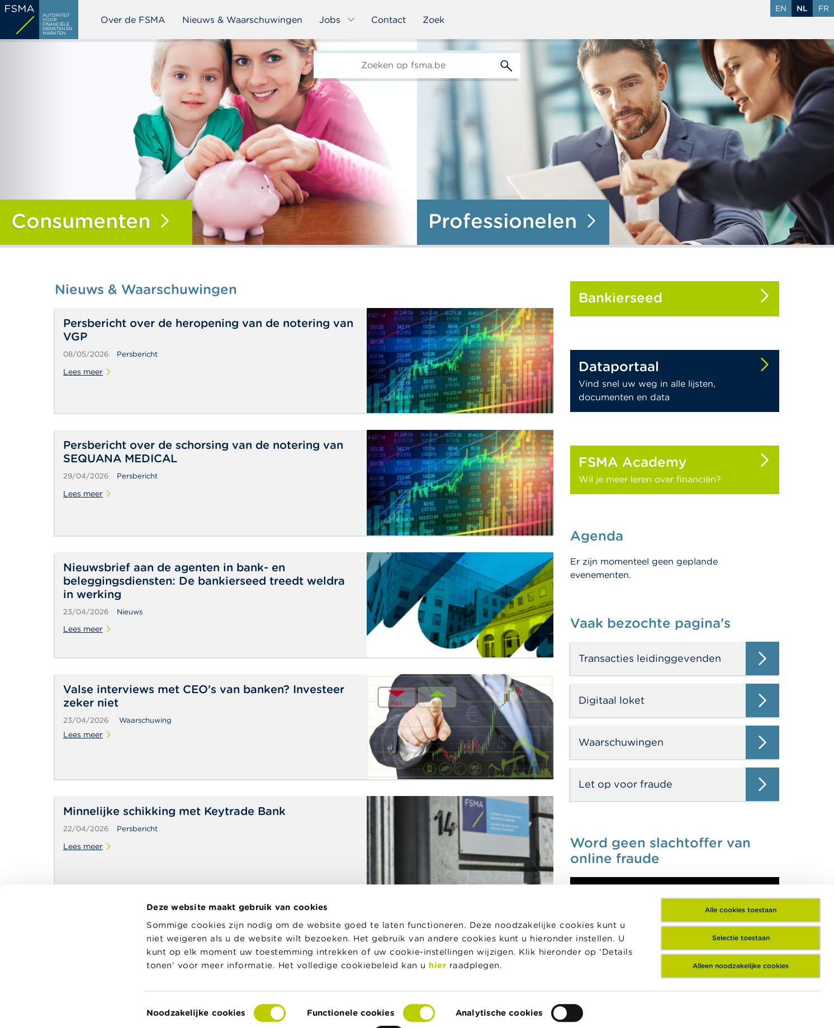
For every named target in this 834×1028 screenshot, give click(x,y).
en (780, 8)
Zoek (433, 19)
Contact (388, 19)
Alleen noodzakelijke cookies (741, 920)
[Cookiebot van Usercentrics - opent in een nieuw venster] (72, 1006)
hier (439, 919)
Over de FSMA (133, 19)
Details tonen (175, 1006)
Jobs (337, 19)
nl (802, 8)
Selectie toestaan (741, 892)
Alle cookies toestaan (740, 864)
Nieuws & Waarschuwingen (242, 19)
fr (823, 8)
